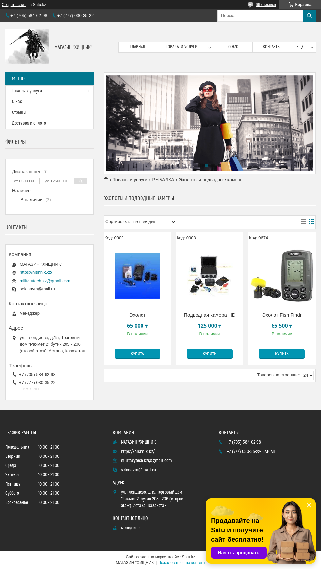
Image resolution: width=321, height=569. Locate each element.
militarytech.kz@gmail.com (45, 280)
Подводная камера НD (209, 315)
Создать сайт (14, 4)
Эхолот (137, 315)
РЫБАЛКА (163, 179)
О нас (233, 47)
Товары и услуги (182, 47)
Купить (137, 354)
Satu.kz (188, 557)
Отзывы (19, 112)
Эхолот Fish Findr (282, 315)
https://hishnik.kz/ (36, 272)
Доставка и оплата (29, 123)
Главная (137, 47)
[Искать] (309, 16)
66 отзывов (266, 4)
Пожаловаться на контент (181, 562)
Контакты (272, 47)
